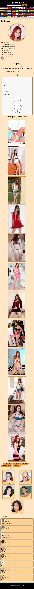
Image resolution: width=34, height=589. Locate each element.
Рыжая (9, 52)
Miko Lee (25, 498)
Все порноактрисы (14, 585)
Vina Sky (9, 498)
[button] (17, 133)
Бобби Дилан (9, 483)
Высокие (16, 463)
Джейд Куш (17, 512)
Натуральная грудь (6, 465)
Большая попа (8, 463)
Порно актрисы (17, 2)
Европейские (25, 463)
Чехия (7, 50)
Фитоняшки (16, 465)
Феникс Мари (25, 483)
